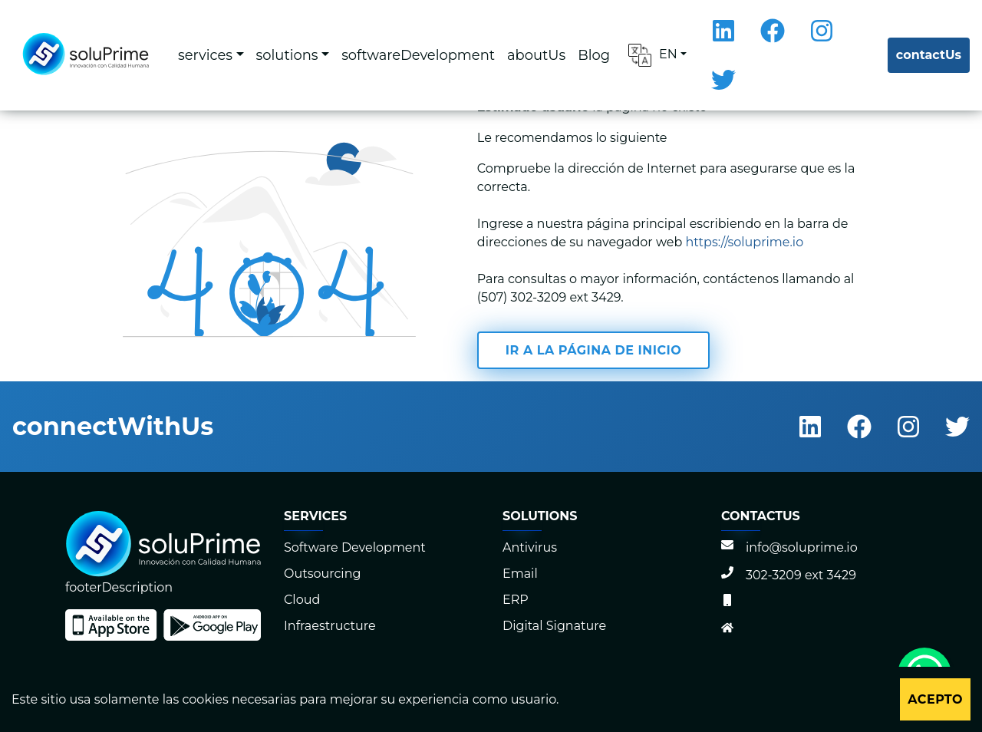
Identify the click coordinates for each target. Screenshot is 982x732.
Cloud (302, 599)
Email (520, 573)
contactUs (928, 55)
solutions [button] (287, 55)
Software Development (355, 547)
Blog (594, 55)
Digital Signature (554, 625)
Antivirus (530, 547)
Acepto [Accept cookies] (935, 699)
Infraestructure (330, 625)
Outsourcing (322, 573)
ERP (516, 599)
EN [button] (652, 55)
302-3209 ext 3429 (788, 575)
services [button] (205, 55)
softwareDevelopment (418, 55)
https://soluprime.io (745, 242)
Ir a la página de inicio (593, 350)
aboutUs (536, 55)
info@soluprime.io (789, 547)
